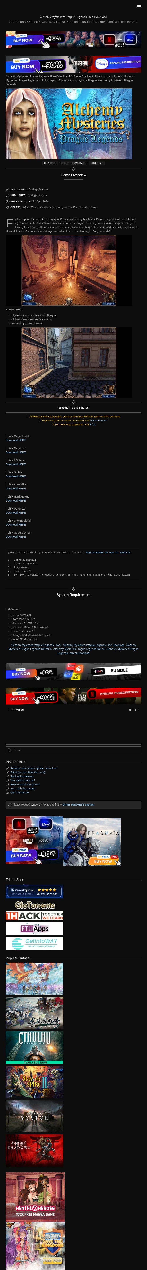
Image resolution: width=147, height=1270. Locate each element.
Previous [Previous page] (16, 710)
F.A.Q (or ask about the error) (27, 772)
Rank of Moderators (22, 776)
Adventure (50, 22)
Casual (65, 22)
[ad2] (32, 1197)
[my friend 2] (34, 904)
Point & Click (116, 22)
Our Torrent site (19, 792)
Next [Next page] (134, 710)
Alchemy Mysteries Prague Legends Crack (36, 645)
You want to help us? (22, 780)
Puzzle (132, 22)
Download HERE (16, 440)
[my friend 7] (34, 943)
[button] (139, 6)
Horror (99, 22)
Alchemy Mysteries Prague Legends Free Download (94, 645)
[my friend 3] (34, 915)
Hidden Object (82, 22)
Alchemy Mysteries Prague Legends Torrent (79, 649)
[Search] (73, 750)
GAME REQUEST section (78, 804)
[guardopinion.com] (34, 891)
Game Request (99, 420)
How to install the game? (25, 784)
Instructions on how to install (108, 552)
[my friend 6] (34, 928)
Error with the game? (22, 788)
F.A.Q (93, 424)
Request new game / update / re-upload (33, 768)
